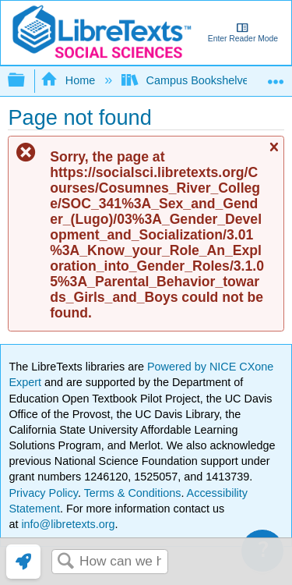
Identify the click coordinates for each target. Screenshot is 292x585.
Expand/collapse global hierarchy (26, 80)
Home (69, 80)
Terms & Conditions (132, 493)
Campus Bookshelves (189, 80)
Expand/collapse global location (275, 76)
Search (65, 562)
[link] (23, 561)
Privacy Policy (43, 493)
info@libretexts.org (66, 524)
